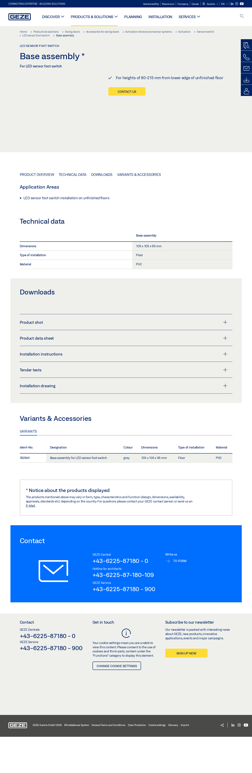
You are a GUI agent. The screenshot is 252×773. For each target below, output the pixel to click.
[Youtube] (242, 3)
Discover (51, 17)
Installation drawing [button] (123, 449)
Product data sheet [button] (123, 401)
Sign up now (186, 716)
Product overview (37, 238)
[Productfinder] (246, 45)
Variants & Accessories (139, 238)
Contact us (127, 91)
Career (195, 3)
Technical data (73, 238)
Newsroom (168, 3)
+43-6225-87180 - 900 (124, 652)
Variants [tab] (28, 494)
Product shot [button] (123, 385)
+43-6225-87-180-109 (123, 638)
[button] (210, 4)
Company (182, 3)
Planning (133, 17)
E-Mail (31, 568)
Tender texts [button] (123, 433)
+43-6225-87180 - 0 (120, 623)
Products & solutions (92, 17)
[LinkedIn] (232, 3)
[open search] (241, 16)
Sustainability (151, 3)
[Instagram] (237, 3)
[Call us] (246, 57)
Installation (160, 17)
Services (187, 17)
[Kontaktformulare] (246, 68)
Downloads (101, 238)
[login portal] (246, 91)
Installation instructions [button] (123, 417)
